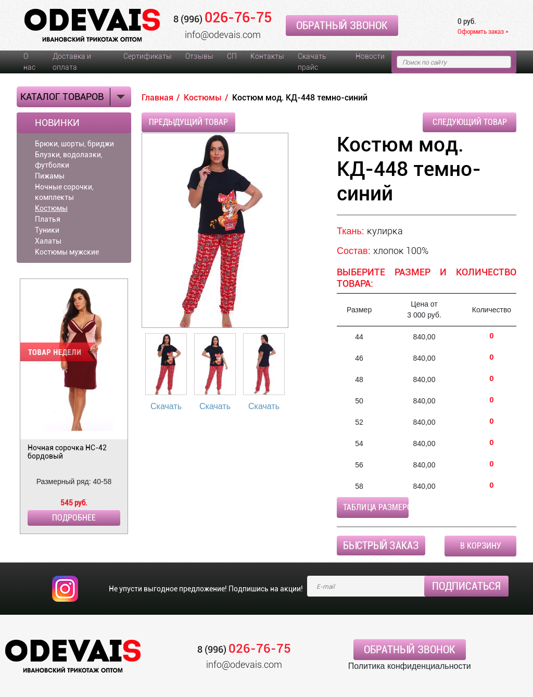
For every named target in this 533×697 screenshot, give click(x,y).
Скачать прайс (312, 61)
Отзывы (199, 56)
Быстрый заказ (381, 545)
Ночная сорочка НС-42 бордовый (67, 451)
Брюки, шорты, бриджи (74, 144)
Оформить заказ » (483, 31)
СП (232, 56)
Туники (47, 230)
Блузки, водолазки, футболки (69, 159)
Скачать (166, 406)
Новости (370, 56)
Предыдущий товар (188, 122)
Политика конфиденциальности (409, 666)
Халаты (48, 241)
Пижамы (50, 176)
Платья (47, 219)
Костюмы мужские (67, 252)
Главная (157, 98)
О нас (29, 61)
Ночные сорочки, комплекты (64, 192)
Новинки (57, 123)
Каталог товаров (62, 96)
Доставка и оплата (72, 61)
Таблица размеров (376, 507)
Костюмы (51, 208)
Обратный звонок (342, 25)
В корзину (480, 546)
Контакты (267, 56)
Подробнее (74, 518)
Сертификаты (147, 56)
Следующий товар (470, 122)
